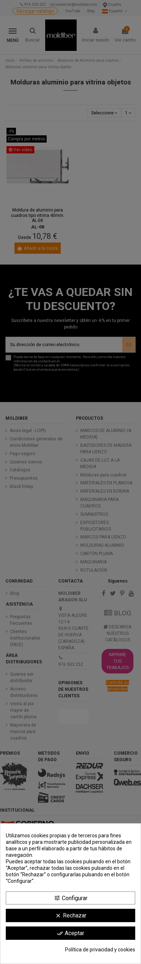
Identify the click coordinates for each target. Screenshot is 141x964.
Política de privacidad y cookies (100, 949)
